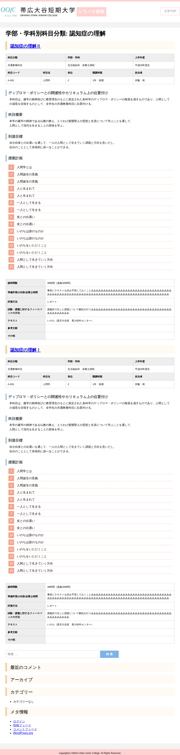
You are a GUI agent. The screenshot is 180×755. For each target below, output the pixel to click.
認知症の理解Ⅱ (25, 46)
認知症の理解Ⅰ (25, 349)
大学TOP (170, 11)
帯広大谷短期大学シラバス (56, 11)
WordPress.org (23, 730)
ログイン (19, 719)
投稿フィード (22, 723)
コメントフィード (25, 726)
